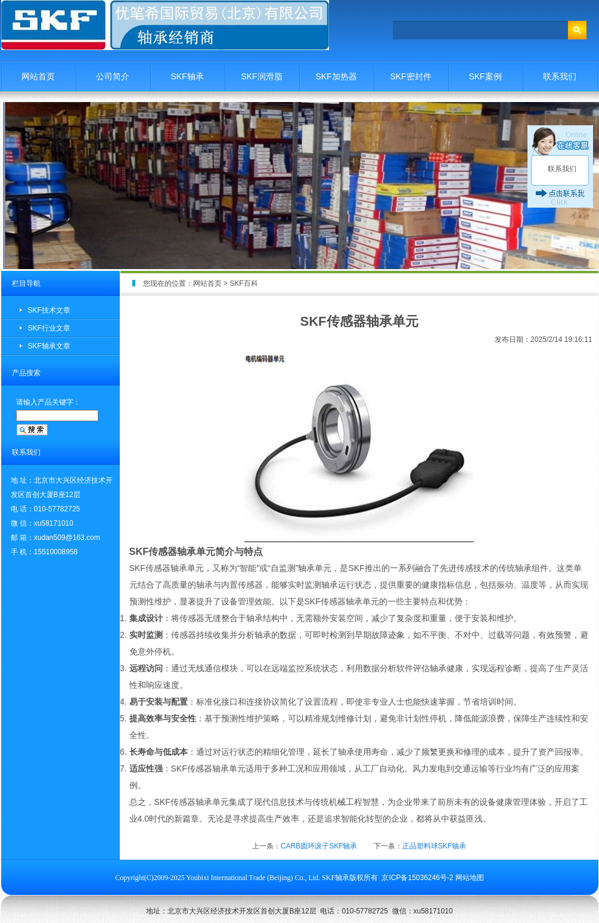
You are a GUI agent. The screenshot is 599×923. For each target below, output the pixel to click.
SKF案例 (484, 76)
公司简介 (112, 76)
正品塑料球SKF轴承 (434, 846)
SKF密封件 (410, 76)
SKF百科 (243, 283)
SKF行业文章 (49, 328)
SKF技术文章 (49, 310)
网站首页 (38, 76)
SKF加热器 (335, 76)
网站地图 (469, 877)
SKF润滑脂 (261, 76)
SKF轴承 (186, 76)
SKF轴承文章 (49, 346)
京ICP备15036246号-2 (417, 877)
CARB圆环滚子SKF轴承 (319, 846)
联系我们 (559, 76)
